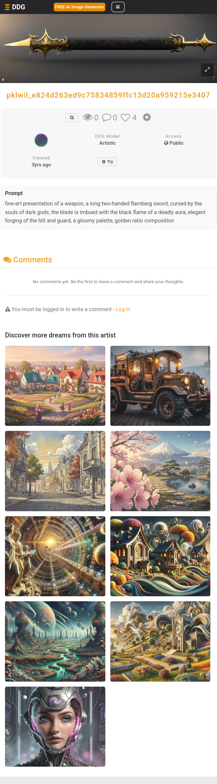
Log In (123, 309)
